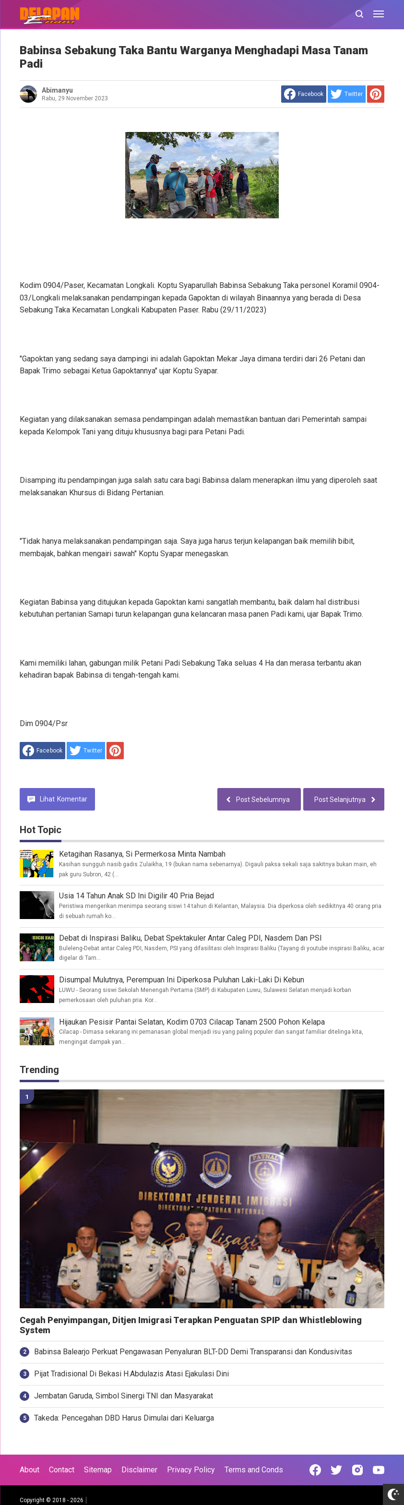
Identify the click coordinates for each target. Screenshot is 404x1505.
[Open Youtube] (378, 1470)
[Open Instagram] (357, 1470)
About (29, 1469)
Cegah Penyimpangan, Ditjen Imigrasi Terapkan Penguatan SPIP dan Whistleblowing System (191, 1325)
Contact (61, 1469)
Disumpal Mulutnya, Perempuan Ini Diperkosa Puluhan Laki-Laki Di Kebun (181, 979)
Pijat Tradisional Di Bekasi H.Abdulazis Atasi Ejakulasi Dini (131, 1373)
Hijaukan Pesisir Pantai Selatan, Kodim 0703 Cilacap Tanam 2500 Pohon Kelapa (192, 1022)
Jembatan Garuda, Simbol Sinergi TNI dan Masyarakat (123, 1395)
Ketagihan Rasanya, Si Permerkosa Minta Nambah (142, 854)
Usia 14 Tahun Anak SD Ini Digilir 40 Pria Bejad (136, 895)
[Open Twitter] (336, 1470)
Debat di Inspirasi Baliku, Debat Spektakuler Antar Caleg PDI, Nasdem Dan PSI (190, 938)
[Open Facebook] (315, 1470)
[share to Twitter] (347, 94)
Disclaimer (139, 1469)
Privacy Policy (191, 1469)
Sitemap (98, 1469)
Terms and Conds (254, 1469)
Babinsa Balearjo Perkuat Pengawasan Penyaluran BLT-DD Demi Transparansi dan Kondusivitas (193, 1351)
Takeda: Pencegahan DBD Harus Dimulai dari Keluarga (124, 1417)
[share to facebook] (303, 94)
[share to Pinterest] (375, 94)
